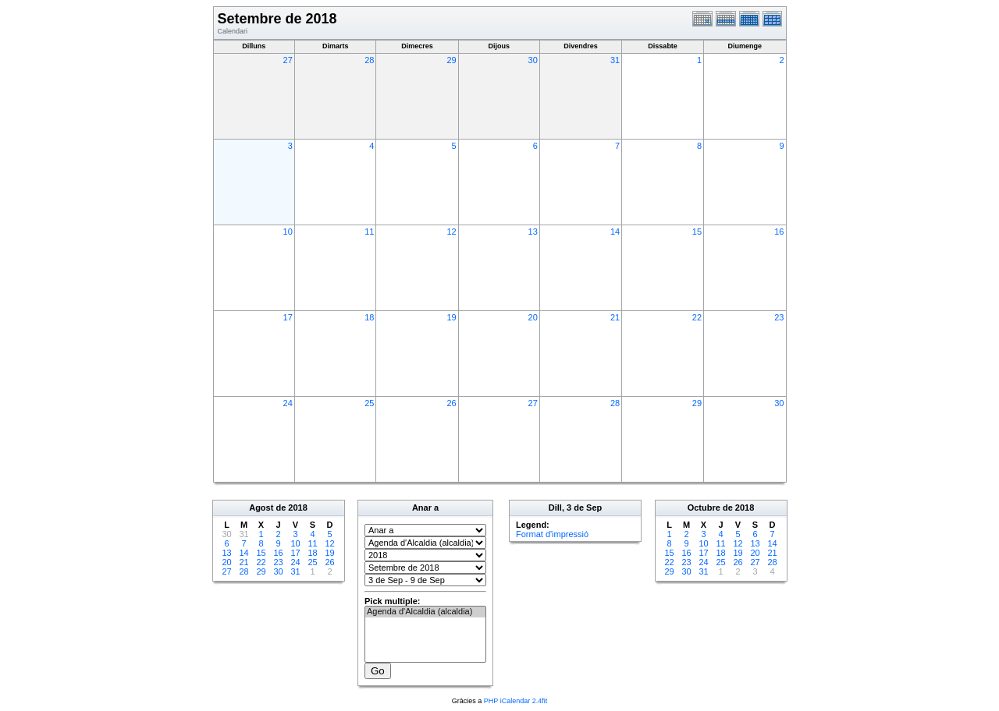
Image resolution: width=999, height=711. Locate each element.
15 (697, 231)
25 (369, 403)
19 (451, 317)
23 (779, 317)
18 (369, 317)
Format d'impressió (552, 534)
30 (533, 60)
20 (533, 317)
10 (288, 231)
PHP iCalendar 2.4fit (515, 701)
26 (451, 403)
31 (615, 60)
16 (779, 231)
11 (369, 231)
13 (533, 231)
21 (615, 317)
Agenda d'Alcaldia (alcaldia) (425, 612)
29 (451, 60)
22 (697, 317)
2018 (297, 507)
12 (451, 231)
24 (288, 403)
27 (288, 60)
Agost (261, 507)
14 (615, 231)
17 (288, 317)
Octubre (704, 507)
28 (369, 60)
